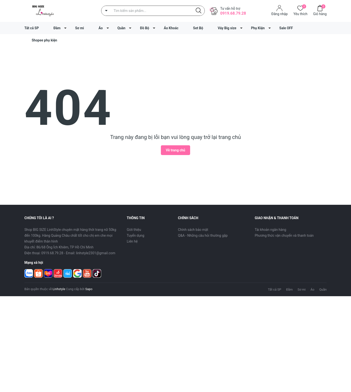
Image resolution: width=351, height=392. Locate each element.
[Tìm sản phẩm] (153, 11)
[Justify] (198, 11)
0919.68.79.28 (233, 13)
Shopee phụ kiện (44, 40)
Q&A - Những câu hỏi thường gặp (203, 235)
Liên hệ (132, 241)
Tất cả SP (31, 28)
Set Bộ (198, 28)
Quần (121, 28)
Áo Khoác (171, 28)
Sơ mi (79, 28)
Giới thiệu (134, 230)
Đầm (56, 28)
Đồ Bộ (144, 28)
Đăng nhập (279, 14)
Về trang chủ (175, 150)
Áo (100, 28)
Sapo (89, 289)
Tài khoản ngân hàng (270, 230)
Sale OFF (286, 28)
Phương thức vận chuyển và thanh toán (284, 235)
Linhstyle (59, 289)
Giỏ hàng (320, 13)
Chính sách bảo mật (193, 230)
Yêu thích (300, 13)
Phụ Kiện (258, 28)
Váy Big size (227, 28)
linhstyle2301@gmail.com (95, 253)
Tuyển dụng (135, 235)
